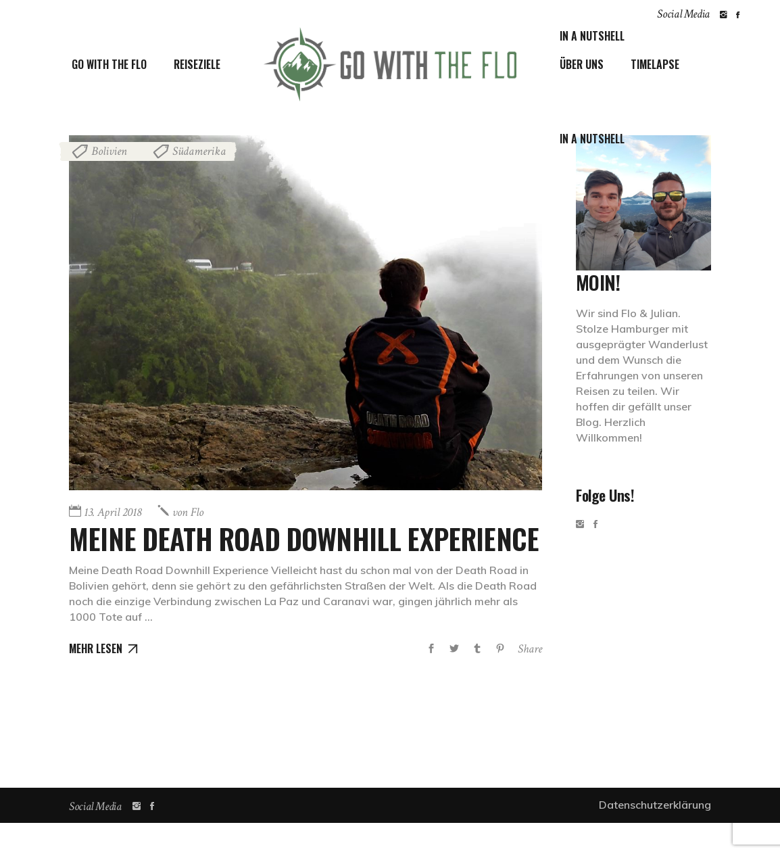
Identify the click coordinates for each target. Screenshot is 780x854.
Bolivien (109, 151)
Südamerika (199, 151)
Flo (187, 512)
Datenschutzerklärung (655, 836)
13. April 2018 (112, 512)
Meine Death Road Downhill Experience (237, 553)
